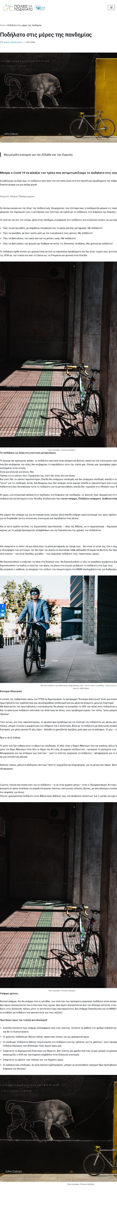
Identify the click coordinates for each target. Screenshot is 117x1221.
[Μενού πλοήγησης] (111, 7)
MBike (74, 1218)
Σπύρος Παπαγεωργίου (13, 42)
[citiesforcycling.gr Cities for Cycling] (24, 7)
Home (3, 25)
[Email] (3, 615)
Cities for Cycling (48, 1218)
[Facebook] (3, 606)
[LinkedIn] (3, 610)
